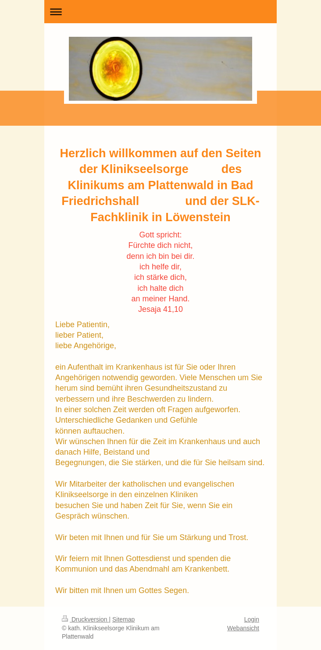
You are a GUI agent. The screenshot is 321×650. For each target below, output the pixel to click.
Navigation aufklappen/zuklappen (160, 11)
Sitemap (123, 619)
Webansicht (243, 628)
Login (251, 619)
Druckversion (85, 619)
